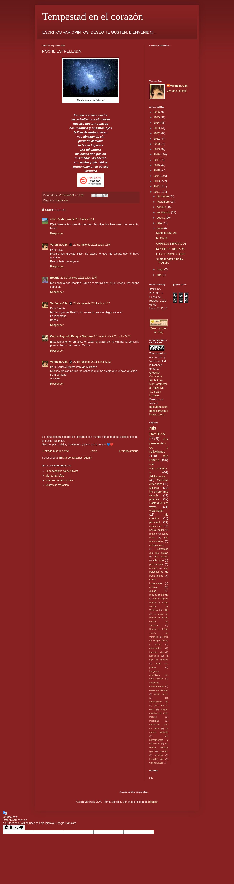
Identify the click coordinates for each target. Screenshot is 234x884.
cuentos (153, 587)
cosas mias (155, 526)
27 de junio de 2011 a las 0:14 (75, 219)
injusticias (154, 721)
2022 (157, 133)
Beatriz (54, 277)
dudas (152, 591)
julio (159, 223)
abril (160, 274)
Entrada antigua (128, 451)
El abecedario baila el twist (62, 471)
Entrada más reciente (56, 451)
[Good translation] (8, 827)
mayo (160, 269)
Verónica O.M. (59, 244)
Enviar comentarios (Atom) (75, 457)
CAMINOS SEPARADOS (171, 243)
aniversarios (155, 648)
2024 (157, 122)
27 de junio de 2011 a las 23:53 (92, 361)
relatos (153, 533)
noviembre (163, 201)
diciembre (163, 196)
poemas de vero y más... (60, 480)
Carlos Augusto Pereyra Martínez (71, 336)
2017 (157, 159)
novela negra (156, 529)
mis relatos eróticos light (158, 747)
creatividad (156, 510)
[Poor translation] (19, 827)
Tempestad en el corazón (92, 16)
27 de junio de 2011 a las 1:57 (91, 303)
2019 (157, 149)
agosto (161, 217)
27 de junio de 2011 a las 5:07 (112, 336)
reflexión (159, 755)
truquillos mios (156, 759)
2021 (157, 138)
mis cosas (158, 560)
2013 (157, 181)
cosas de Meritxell (158, 690)
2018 (157, 154)
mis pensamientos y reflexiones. (158, 740)
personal (154, 522)
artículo (153, 568)
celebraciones (157, 545)
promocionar (156, 564)
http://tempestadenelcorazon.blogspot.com (158, 410)
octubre (162, 207)
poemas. (164, 751)
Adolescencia (157, 476)
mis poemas (61, 200)
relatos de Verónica (57, 484)
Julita (165, 610)
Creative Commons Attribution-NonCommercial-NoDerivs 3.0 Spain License (158, 384)
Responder (57, 233)
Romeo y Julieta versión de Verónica (158, 633)
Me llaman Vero (55, 475)
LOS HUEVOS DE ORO (170, 254)
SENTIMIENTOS (166, 232)
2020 (157, 143)
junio (160, 228)
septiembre (164, 212)
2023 (157, 128)
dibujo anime (161, 694)
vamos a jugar (156, 762)
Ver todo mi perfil (177, 90)
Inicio (94, 451)
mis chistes (161, 556)
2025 (157, 117)
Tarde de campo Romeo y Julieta (158, 641)
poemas (154, 499)
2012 (157, 186)
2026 (157, 112)
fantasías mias (156, 652)
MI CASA (161, 238)
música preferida (158, 594)
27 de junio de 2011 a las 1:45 (78, 277)
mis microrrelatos (158, 468)
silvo (53, 219)
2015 (157, 170)
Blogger (152, 801)
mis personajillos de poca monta (158, 572)
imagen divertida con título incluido (158, 713)
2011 (157, 191)
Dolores (154, 487)
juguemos (154, 656)
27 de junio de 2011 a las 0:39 (91, 244)
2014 (157, 175)
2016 (157, 165)
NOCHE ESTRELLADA (170, 248)
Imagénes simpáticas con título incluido (158, 675)
